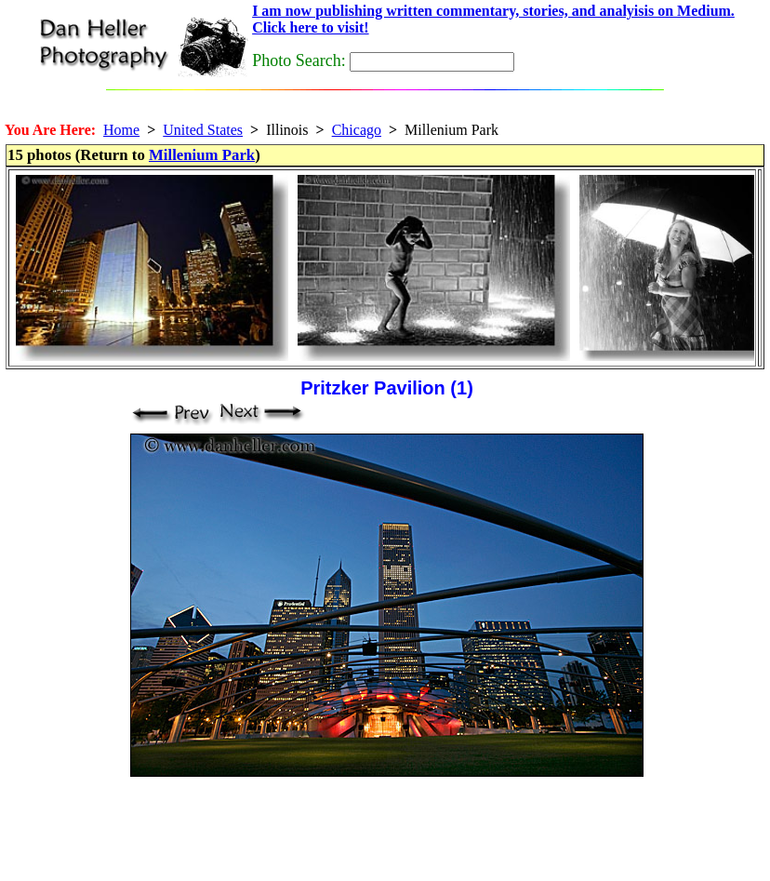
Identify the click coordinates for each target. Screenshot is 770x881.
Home (121, 130)
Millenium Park (202, 155)
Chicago (356, 130)
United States (203, 130)
